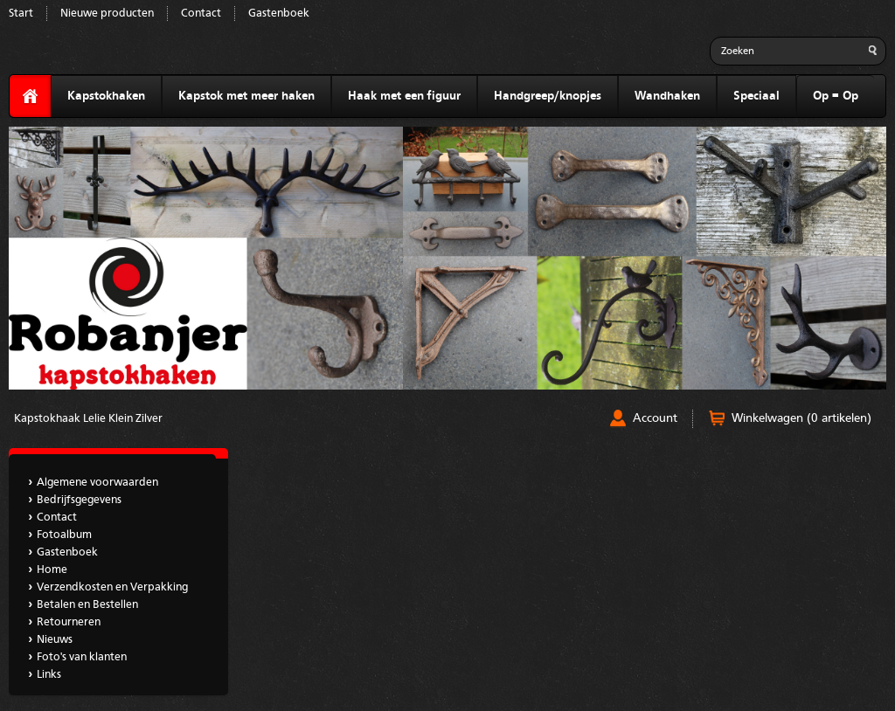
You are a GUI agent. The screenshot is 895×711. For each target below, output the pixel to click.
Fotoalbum (64, 535)
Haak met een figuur (404, 96)
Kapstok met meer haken (246, 96)
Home (52, 570)
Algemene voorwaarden (97, 482)
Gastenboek (278, 13)
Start (21, 13)
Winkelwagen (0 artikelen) (801, 418)
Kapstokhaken (106, 96)
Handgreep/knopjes (547, 96)
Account (655, 418)
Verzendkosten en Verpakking (112, 587)
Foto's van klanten (82, 657)
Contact (201, 13)
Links (49, 674)
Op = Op (835, 96)
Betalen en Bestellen (87, 605)
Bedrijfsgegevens (79, 500)
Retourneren (69, 622)
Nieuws (55, 639)
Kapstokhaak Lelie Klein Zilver (88, 419)
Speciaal (756, 96)
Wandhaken (667, 96)
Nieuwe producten (107, 13)
